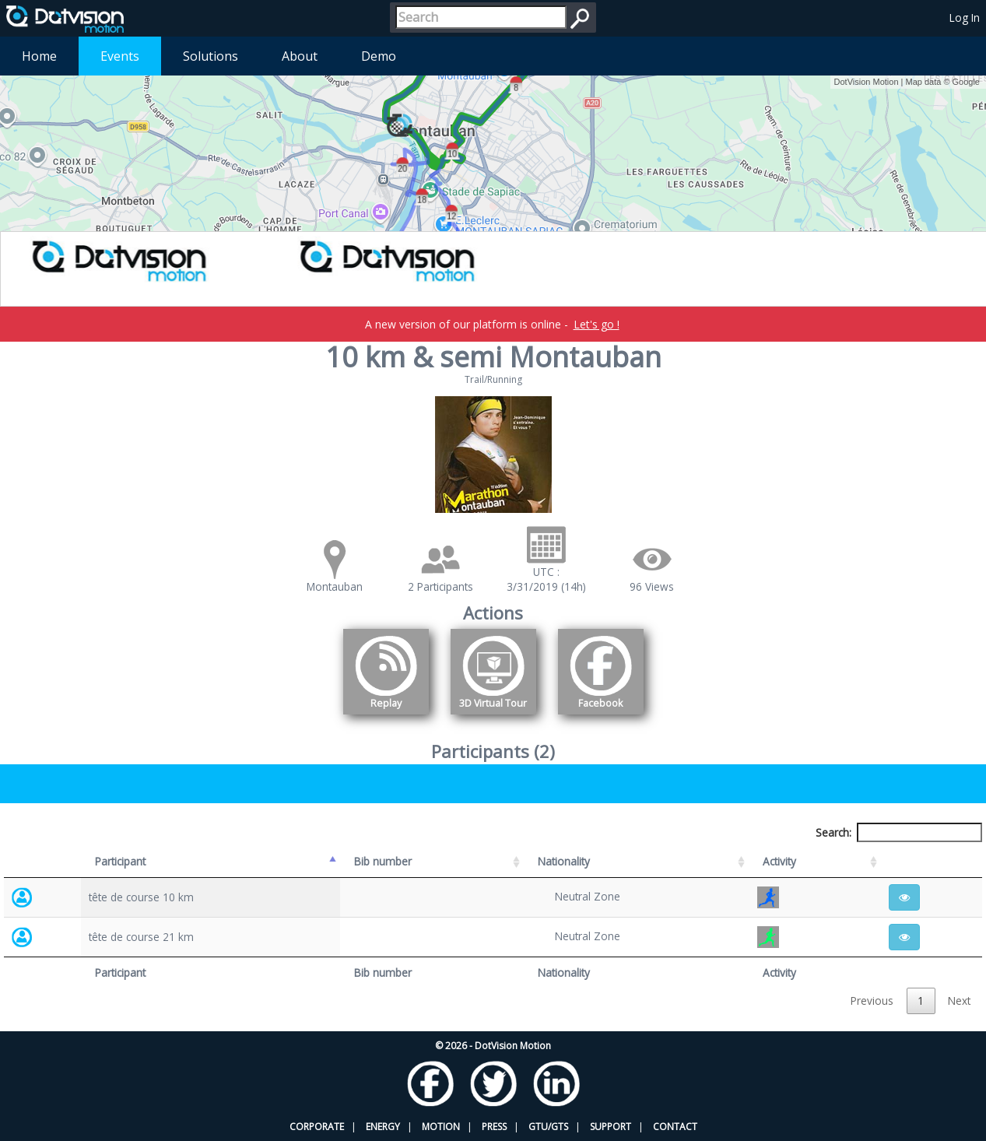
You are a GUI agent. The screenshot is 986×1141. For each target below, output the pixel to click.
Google (966, 81)
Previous (872, 1000)
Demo (378, 56)
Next (959, 1000)
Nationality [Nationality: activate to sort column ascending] (564, 861)
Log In (964, 17)
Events (119, 56)
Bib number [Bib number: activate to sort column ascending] (383, 861)
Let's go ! (596, 324)
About (300, 56)
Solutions (210, 56)
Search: (899, 832)
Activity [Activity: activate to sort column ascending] (779, 861)
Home (39, 56)
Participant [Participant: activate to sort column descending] (120, 861)
